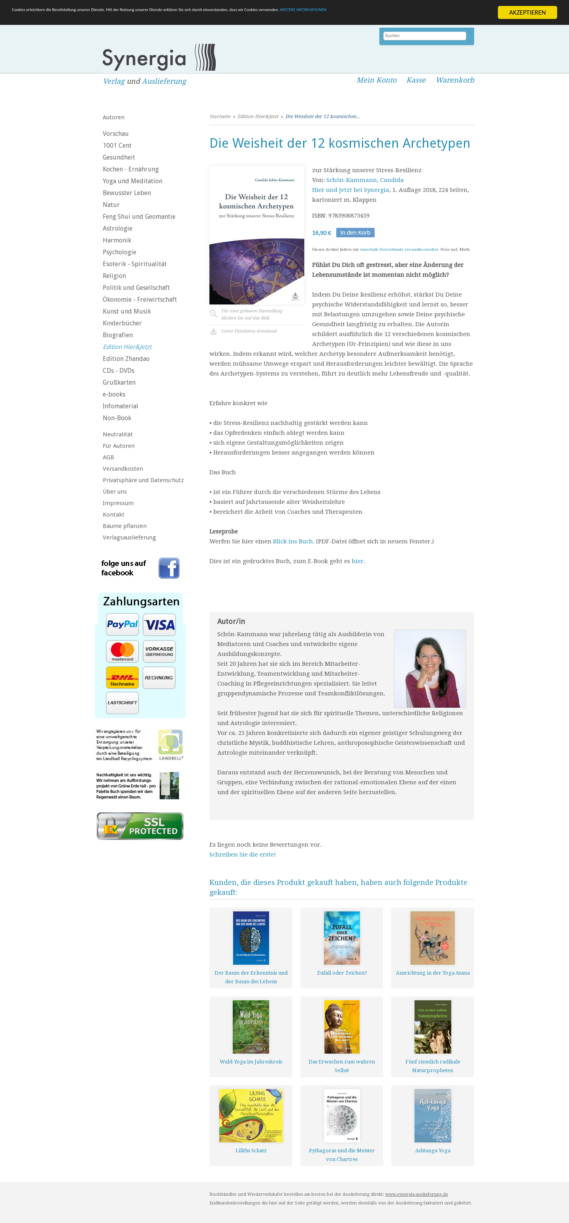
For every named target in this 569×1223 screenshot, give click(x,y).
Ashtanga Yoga (432, 1150)
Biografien (118, 335)
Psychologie (119, 252)
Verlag (113, 81)
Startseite (219, 116)
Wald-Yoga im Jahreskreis (251, 1062)
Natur (111, 205)
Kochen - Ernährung (131, 169)
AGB (108, 457)
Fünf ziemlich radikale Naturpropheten (432, 1066)
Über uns (115, 491)
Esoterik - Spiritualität (135, 264)
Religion (114, 276)
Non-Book (117, 418)
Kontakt (113, 514)
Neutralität (118, 434)
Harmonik (117, 240)
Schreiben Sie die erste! (242, 854)
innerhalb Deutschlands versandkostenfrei (399, 249)
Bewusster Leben (127, 193)
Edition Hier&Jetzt (127, 347)
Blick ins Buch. (294, 541)
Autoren (113, 117)
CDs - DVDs (118, 370)
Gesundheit (119, 157)
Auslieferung (164, 81)
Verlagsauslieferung (129, 537)
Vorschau (116, 133)
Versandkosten (123, 468)
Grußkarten (119, 382)
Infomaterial (120, 406)
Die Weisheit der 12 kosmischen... (322, 116)
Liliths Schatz (251, 1150)
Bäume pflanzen (125, 526)
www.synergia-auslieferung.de (416, 1194)
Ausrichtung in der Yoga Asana (433, 973)
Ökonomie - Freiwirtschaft (140, 299)
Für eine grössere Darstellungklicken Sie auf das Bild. (251, 314)
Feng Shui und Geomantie (139, 216)
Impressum (118, 503)
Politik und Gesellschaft (136, 287)
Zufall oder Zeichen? (342, 973)
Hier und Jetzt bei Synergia (350, 190)
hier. (358, 561)
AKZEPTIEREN (527, 12)
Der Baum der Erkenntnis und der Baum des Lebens (251, 977)
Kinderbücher (122, 323)
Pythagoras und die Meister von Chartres (342, 1155)
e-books (114, 394)
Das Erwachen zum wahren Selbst (342, 1066)
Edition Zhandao (126, 359)
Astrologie (117, 228)
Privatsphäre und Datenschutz (143, 480)
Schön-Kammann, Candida (365, 180)
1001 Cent (117, 145)
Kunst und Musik (127, 311)
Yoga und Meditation (132, 181)
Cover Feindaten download (249, 331)
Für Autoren (119, 445)
